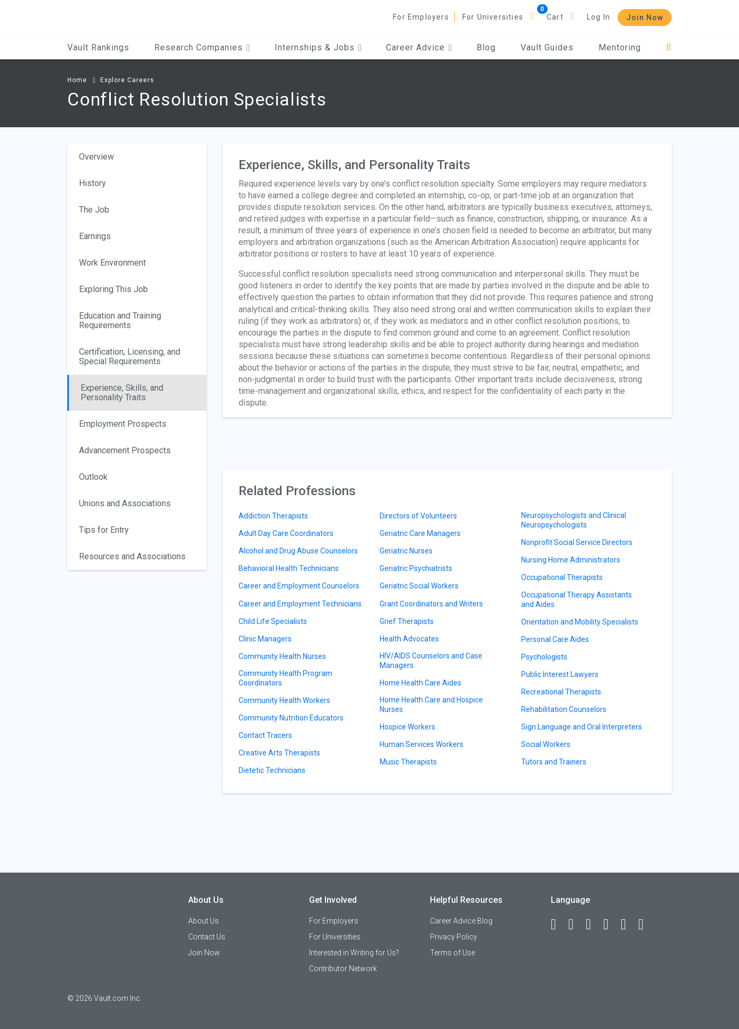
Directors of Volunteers (418, 516)
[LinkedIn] (575, 925)
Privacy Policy (453, 937)
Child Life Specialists (273, 621)
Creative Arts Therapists (279, 753)
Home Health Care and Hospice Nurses (431, 705)
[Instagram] (610, 925)
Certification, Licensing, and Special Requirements (129, 356)
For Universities (492, 17)
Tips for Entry (104, 530)
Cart (555, 17)
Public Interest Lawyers (560, 674)
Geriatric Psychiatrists (416, 568)
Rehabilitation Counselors (563, 709)
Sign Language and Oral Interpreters (581, 727)
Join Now (644, 17)
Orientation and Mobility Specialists (579, 622)
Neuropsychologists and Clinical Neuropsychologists (573, 520)
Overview (96, 157)
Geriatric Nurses (406, 551)
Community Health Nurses (282, 656)
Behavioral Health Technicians (289, 568)
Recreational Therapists (561, 692)
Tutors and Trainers (553, 762)
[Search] (669, 47)
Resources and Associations (132, 556)
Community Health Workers (284, 700)
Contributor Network (343, 968)
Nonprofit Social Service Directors (576, 542)
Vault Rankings (98, 47)
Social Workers (545, 744)
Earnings (95, 236)
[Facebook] (558, 925)
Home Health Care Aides (420, 683)
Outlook (93, 477)
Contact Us (206, 937)
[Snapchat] (645, 925)
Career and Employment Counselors (299, 586)
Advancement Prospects (125, 450)
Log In (598, 17)
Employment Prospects (122, 424)
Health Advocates (409, 639)
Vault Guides (547, 47)
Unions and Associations (125, 503)
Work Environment (112, 263)
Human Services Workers (421, 744)
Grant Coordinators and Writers (431, 604)
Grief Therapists (407, 621)
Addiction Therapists (273, 516)
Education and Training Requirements (120, 320)
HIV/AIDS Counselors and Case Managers (431, 661)
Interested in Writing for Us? (354, 952)
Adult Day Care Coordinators (286, 533)
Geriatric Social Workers (419, 586)
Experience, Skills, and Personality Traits (122, 392)
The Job (94, 210)
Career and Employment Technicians (300, 604)
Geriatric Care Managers (420, 533)
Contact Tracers (265, 735)
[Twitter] (593, 925)
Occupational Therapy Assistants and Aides (576, 600)
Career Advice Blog (461, 921)
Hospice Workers (407, 727)
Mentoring (620, 47)
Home (77, 80)
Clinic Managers (265, 639)
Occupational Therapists (562, 577)
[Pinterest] (628, 925)
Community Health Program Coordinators (285, 678)
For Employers (421, 17)
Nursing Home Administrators (570, 560)
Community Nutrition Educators (291, 718)
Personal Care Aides (555, 639)
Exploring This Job (113, 289)
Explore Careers (127, 80)
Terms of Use (452, 952)
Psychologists (544, 657)
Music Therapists (408, 762)
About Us (203, 921)
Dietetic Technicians (272, 770)
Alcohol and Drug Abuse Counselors (298, 551)
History (92, 183)
